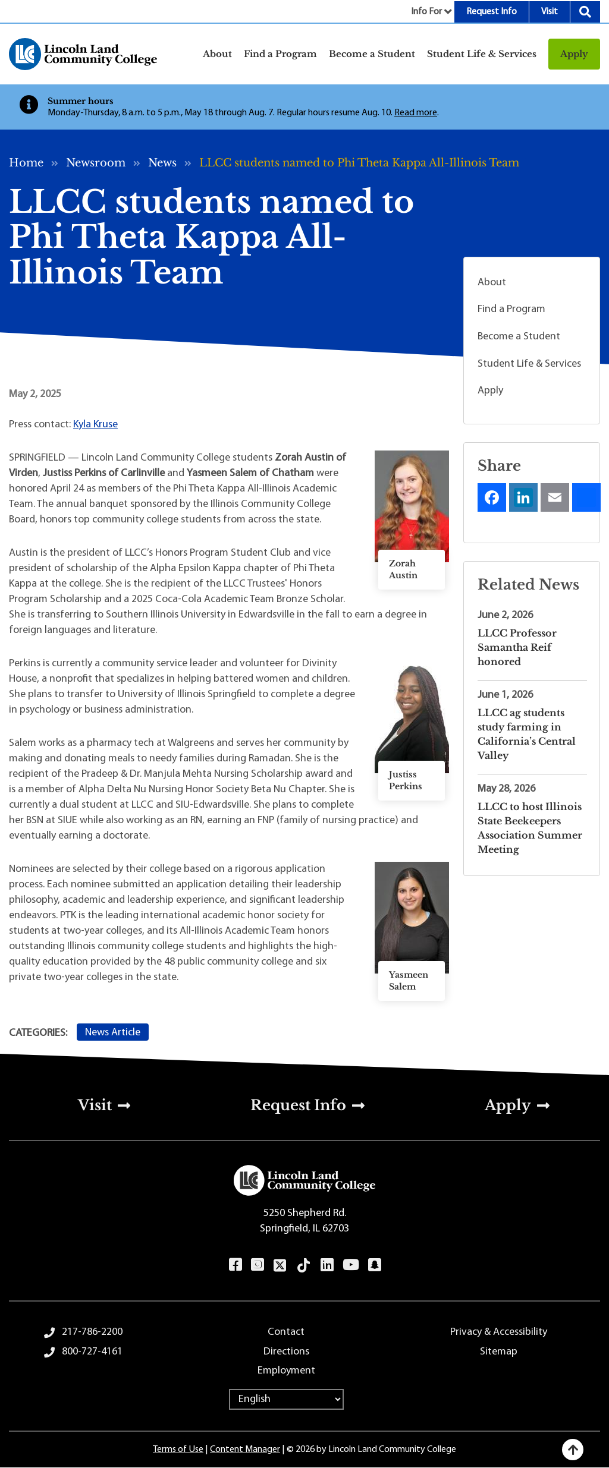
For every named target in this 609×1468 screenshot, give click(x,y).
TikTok (304, 1265)
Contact (286, 1332)
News (162, 162)
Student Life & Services (529, 364)
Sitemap (498, 1351)
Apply (574, 53)
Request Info (491, 12)
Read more (415, 113)
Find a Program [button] (280, 53)
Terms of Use (178, 1449)
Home (26, 162)
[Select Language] (286, 1399)
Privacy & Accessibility (498, 1332)
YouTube (351, 1264)
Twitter (280, 1265)
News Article (112, 1032)
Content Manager (245, 1449)
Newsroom (95, 162)
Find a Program (511, 309)
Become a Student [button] (372, 53)
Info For (426, 12)
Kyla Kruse (95, 424)
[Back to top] (572, 1449)
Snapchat (374, 1264)
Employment (286, 1370)
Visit (549, 12)
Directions (286, 1351)
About (492, 282)
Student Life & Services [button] (481, 53)
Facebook (235, 1264)
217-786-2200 (92, 1332)
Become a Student (519, 336)
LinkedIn (327, 1264)
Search (585, 12)
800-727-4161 (92, 1351)
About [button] (217, 53)
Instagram (257, 1264)
